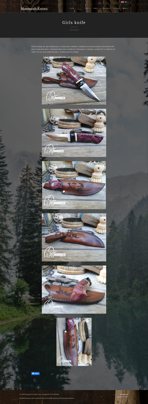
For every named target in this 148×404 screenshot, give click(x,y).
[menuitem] (72, 8)
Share (35, 373)
